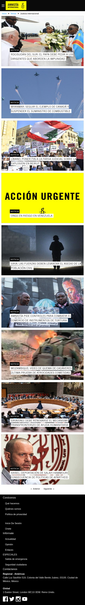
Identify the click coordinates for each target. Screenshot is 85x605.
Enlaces (9, 550)
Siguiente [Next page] (48, 489)
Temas (13, 13)
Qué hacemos (12, 503)
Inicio (4, 13)
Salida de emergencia (16, 559)
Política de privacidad (16, 514)
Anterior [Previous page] (36, 489)
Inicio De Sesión (13, 523)
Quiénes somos (13, 509)
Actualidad (10, 539)
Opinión (9, 544)
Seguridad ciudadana (16, 564)
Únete (8, 529)
